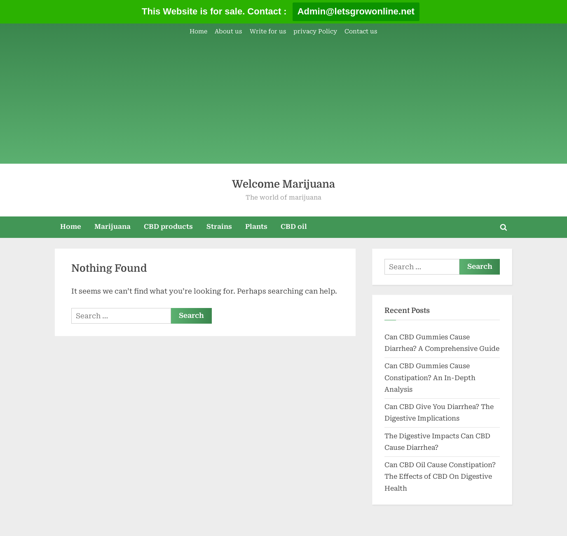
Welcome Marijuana (283, 184)
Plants (256, 226)
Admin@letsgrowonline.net (356, 11)
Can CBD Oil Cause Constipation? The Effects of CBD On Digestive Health (440, 476)
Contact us (360, 31)
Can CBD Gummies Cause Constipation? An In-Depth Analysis (430, 377)
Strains (219, 226)
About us (228, 31)
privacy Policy (315, 31)
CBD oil (294, 226)
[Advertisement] (283, 101)
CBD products (168, 226)
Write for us (268, 31)
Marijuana (112, 226)
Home (198, 31)
